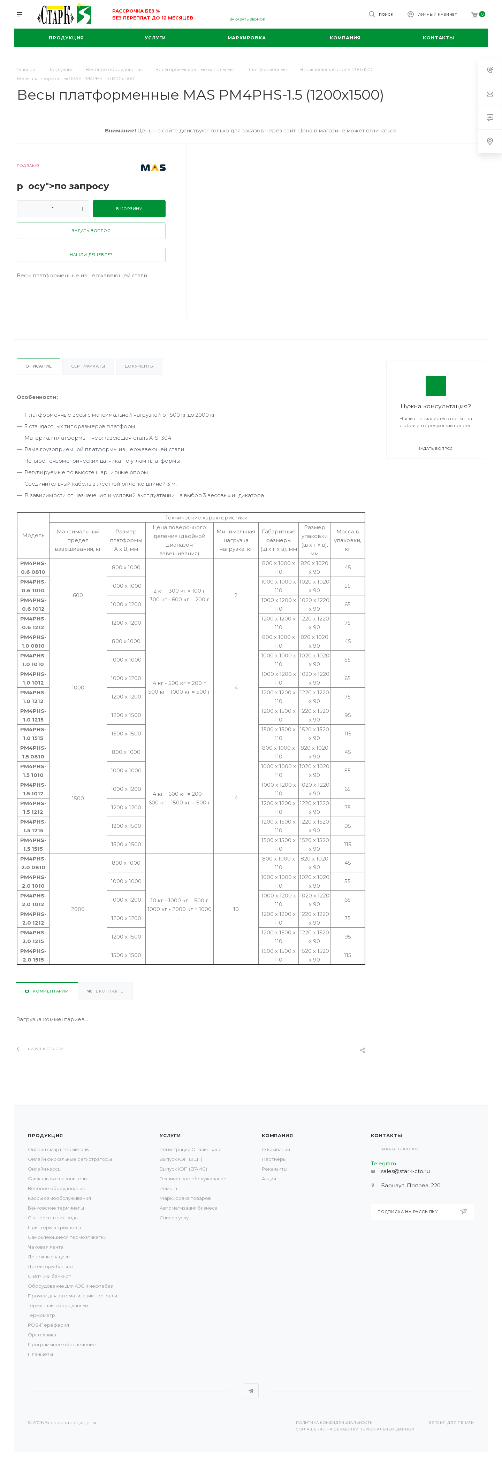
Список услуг (175, 1217)
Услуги (170, 1135)
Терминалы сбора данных (58, 1305)
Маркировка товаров (185, 1198)
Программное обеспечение (62, 1344)
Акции (269, 1178)
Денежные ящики (49, 1256)
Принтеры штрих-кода (54, 1227)
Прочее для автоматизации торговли (72, 1295)
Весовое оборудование (56, 1188)
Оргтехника (42, 1334)
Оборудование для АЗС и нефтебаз (70, 1286)
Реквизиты (274, 1169)
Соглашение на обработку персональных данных (355, 1429)
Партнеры (274, 1159)
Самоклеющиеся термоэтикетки (67, 1237)
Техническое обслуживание (193, 1178)
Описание (38, 366)
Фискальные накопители (57, 1178)
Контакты (386, 1135)
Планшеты (40, 1354)
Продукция (45, 1135)
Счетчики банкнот (49, 1276)
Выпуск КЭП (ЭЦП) (181, 1159)
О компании (276, 1149)
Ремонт (169, 1188)
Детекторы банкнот (51, 1266)
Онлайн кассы (44, 1169)
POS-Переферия (48, 1325)
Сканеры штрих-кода (53, 1217)
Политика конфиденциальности (334, 1422)
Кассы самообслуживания (59, 1198)
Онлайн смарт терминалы (59, 1149)
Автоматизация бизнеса (189, 1208)
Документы (139, 366)
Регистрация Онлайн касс (190, 1149)
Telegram (251, 1390)
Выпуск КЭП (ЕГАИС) (183, 1169)
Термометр (41, 1315)
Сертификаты (88, 366)
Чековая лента (45, 1247)
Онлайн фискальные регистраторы (70, 1159)
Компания (277, 1135)
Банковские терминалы (56, 1208)
